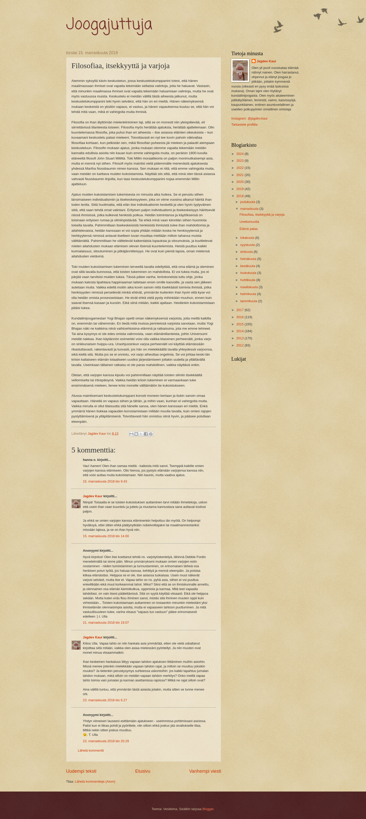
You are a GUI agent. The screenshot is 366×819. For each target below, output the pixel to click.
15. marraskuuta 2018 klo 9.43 (105, 481)
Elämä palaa (248, 229)
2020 (240, 182)
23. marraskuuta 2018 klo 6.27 (105, 700)
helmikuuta (248, 294)
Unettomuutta (249, 222)
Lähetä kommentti (91, 750)
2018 (240, 196)
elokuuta (246, 252)
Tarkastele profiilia (244, 124)
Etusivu (142, 771)
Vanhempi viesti (205, 771)
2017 (240, 310)
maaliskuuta (249, 287)
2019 (240, 189)
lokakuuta (247, 238)
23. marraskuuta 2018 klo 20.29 (106, 741)
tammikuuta (249, 301)
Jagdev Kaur (92, 496)
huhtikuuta (248, 280)
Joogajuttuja (109, 24)
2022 (240, 168)
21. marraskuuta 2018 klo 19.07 (106, 622)
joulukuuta (248, 202)
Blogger (208, 809)
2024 (240, 154)
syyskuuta (248, 245)
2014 (240, 331)
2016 (240, 317)
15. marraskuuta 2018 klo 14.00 (106, 536)
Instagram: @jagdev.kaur (249, 118)
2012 (240, 345)
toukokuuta (248, 273)
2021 (240, 175)
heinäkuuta (248, 259)
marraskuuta (249, 209)
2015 (240, 324)
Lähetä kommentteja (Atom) (95, 781)
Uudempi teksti (81, 771)
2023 (240, 161)
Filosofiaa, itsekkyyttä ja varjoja (261, 214)
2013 (240, 338)
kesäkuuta (248, 266)
